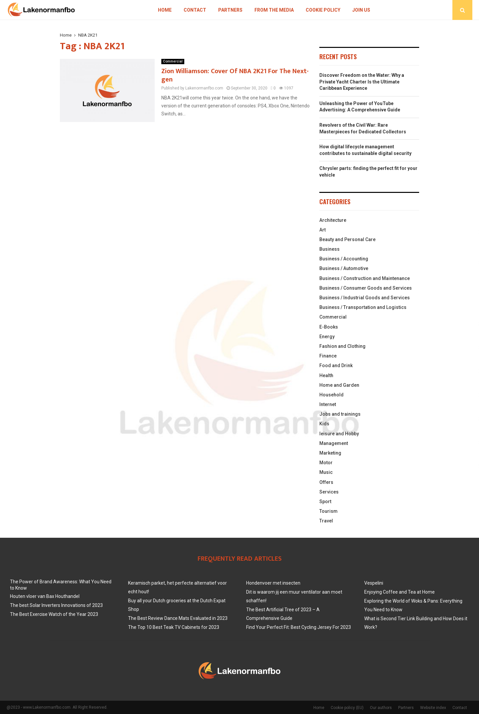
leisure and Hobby (339, 433)
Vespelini (373, 583)
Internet (327, 404)
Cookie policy (323, 10)
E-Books (328, 327)
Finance (328, 355)
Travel (326, 520)
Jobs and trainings (340, 414)
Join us (361, 10)
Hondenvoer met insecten (273, 583)
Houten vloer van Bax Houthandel (45, 596)
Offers (326, 482)
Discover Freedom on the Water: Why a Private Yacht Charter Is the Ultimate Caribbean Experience (361, 81)
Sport (325, 501)
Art (322, 229)
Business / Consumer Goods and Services (365, 288)
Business (329, 249)
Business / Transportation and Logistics (362, 307)
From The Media (274, 10)
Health (326, 375)
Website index (433, 707)
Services (329, 492)
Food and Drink (336, 365)
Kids (324, 423)
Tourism (328, 511)
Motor (326, 462)
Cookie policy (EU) (347, 707)
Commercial (173, 61)
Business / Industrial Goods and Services (364, 297)
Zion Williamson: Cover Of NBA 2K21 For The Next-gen (235, 75)
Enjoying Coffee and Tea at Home (399, 592)
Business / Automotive (343, 268)
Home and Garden (339, 385)
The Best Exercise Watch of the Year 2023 (54, 614)
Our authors (381, 707)
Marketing (330, 453)
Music (326, 472)
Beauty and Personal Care (347, 239)
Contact (195, 10)
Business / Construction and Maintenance (364, 278)
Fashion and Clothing (342, 346)
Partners (230, 10)
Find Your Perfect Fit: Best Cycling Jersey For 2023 (298, 627)
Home (165, 10)
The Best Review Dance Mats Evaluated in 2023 (178, 618)
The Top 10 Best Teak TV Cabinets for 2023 (173, 627)
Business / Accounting (343, 258)
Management (333, 443)
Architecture (332, 220)
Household (331, 394)
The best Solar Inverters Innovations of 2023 (56, 605)
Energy (327, 336)
